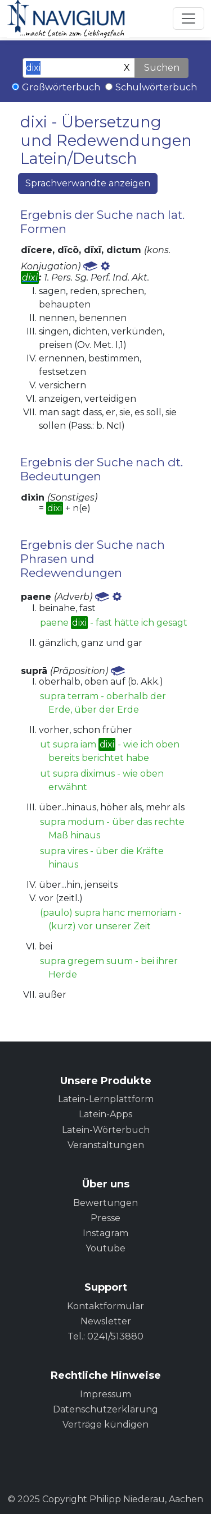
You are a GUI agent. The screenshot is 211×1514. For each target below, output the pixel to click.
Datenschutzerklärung (105, 1409)
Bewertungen (105, 1203)
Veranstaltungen (106, 1145)
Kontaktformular (105, 1306)
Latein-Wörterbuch (106, 1130)
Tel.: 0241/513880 (105, 1336)
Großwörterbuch (61, 87)
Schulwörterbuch (156, 87)
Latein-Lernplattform (106, 1099)
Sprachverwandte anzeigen (87, 183)
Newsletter (105, 1321)
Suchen (161, 67)
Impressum (105, 1394)
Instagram (105, 1233)
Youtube (105, 1248)
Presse (105, 1218)
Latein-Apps (105, 1114)
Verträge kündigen (105, 1424)
